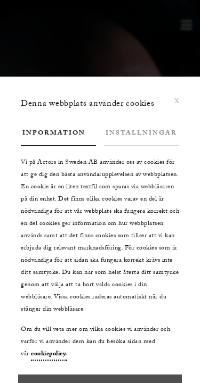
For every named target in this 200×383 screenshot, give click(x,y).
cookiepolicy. (49, 354)
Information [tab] (53, 133)
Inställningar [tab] (141, 133)
